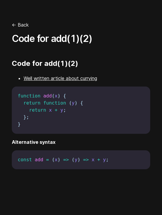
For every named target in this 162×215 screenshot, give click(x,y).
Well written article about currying (60, 78)
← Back (20, 25)
